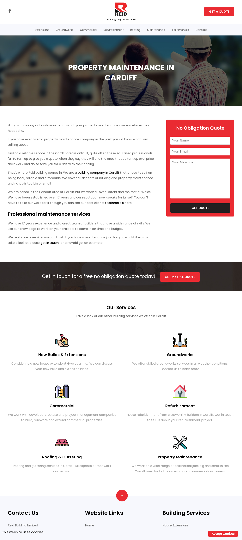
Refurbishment (114, 30)
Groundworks (64, 30)
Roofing (135, 30)
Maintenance (156, 30)
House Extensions (175, 525)
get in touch (49, 243)
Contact (201, 30)
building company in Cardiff (98, 172)
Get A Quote (219, 11)
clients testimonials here (113, 203)
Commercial (88, 30)
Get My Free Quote (180, 276)
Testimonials (180, 30)
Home (89, 525)
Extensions (42, 30)
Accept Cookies (223, 533)
